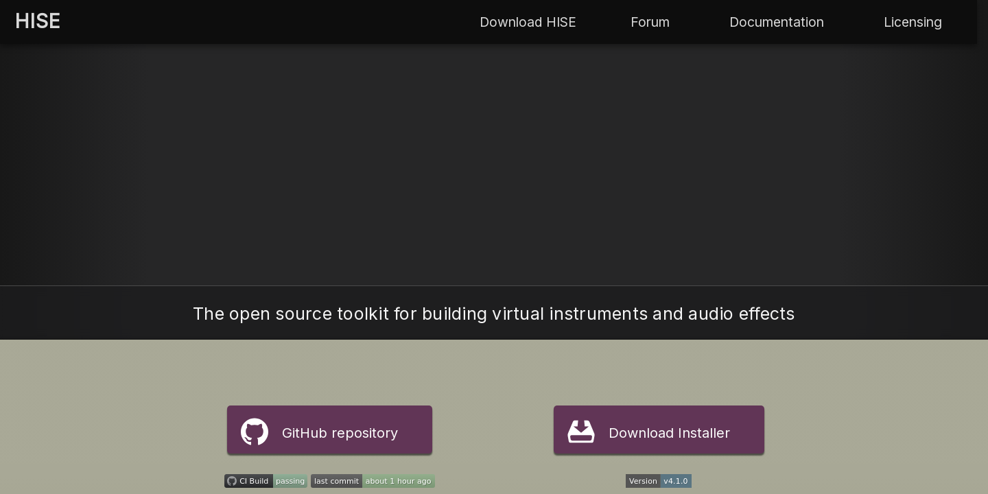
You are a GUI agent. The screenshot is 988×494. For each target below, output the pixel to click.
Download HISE (528, 22)
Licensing (913, 22)
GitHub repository (319, 431)
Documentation (776, 22)
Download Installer (648, 431)
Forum (650, 22)
